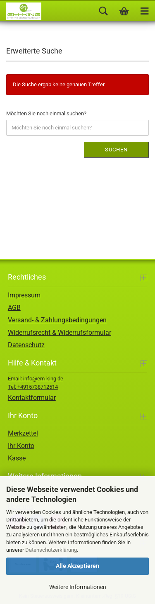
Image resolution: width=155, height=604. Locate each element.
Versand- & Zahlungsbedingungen (57, 320)
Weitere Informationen (77, 587)
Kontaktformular (32, 398)
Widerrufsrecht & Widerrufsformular (59, 332)
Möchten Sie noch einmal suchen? (46, 113)
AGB (14, 308)
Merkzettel (23, 433)
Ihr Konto (21, 446)
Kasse (17, 458)
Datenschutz (26, 345)
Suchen (116, 149)
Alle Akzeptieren (77, 566)
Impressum (24, 295)
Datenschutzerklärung (51, 550)
